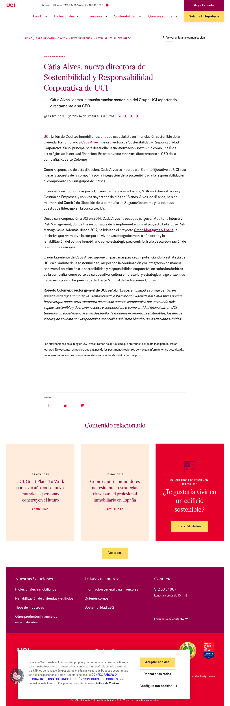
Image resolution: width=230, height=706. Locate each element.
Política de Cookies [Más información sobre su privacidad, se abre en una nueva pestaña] (107, 683)
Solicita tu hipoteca (204, 16)
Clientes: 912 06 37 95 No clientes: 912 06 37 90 (78, 5)
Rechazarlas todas (157, 674)
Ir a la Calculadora (189, 526)
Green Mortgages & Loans (153, 230)
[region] (104, 674)
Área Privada (204, 5)
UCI (46, 137)
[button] (17, 676)
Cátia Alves (90, 142)
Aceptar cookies (157, 662)
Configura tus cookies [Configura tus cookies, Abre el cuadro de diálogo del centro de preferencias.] (155, 686)
